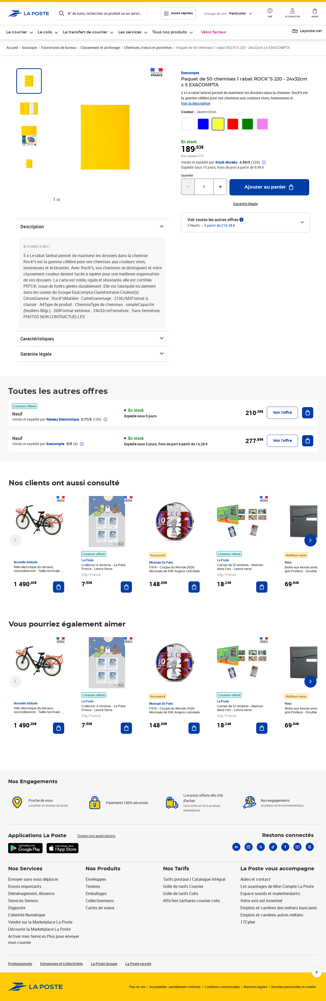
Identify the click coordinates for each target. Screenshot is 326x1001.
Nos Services (25, 868)
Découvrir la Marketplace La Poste (39, 929)
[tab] (29, 81)
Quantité (187, 175)
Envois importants (24, 886)
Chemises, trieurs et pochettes (148, 47)
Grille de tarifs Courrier (183, 886)
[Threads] (310, 847)
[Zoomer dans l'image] (105, 137)
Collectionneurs (100, 900)
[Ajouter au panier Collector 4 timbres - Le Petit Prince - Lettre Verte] (126, 587)
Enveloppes (96, 879)
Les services (130, 32)
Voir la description (195, 103)
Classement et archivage (100, 47)
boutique (29, 47)
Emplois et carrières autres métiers (271, 915)
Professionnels (20, 963)
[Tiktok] (273, 847)
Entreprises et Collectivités (61, 963)
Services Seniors (23, 900)
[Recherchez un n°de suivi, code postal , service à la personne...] (101, 13)
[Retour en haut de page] (317, 972)
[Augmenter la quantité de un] (220, 187)
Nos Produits (103, 868)
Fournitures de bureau (58, 47)
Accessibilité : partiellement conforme (175, 987)
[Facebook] (285, 847)
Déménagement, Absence (31, 893)
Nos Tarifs (176, 868)
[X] (261, 847)
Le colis (45, 32)
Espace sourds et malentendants (270, 893)
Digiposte (16, 908)
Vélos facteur (213, 32)
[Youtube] (297, 847)
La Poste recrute (138, 963)
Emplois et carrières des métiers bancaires (278, 908)
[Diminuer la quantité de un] (187, 187)
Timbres (93, 886)
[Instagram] (248, 847)
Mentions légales (255, 987)
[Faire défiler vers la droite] (310, 540)
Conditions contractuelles (222, 987)
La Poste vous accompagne (277, 868)
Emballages (96, 893)
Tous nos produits (169, 32)
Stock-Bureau (226, 162)
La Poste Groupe (104, 963)
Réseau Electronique (62, 419)
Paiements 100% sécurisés (127, 802)
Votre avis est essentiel (261, 900)
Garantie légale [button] (245, 204)
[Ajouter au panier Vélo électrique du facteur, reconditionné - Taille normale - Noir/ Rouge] (58, 587)
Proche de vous (41, 800)
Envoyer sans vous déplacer (33, 879)
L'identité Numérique (26, 915)
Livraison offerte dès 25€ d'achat (203, 798)
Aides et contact (255, 879)
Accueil (12, 47)
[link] (188, 124)
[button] (270, 13)
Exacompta (190, 72)
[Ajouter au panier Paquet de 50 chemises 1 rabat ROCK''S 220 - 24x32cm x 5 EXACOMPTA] (269, 187)
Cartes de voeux (100, 908)
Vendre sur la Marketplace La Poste (40, 922)
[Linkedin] (236, 847)
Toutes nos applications (96, 835)
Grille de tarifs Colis (180, 893)
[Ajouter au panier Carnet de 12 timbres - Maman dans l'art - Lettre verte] (262, 587)
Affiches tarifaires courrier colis (191, 900)
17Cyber (247, 922)
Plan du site (137, 987)
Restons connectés (288, 835)
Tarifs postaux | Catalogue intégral (194, 879)
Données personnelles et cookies (293, 987)
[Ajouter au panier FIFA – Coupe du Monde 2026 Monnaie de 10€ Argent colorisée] (194, 587)
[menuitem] (20, 32)
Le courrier (16, 32)
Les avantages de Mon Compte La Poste (277, 886)
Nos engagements (275, 800)
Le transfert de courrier (85, 32)
